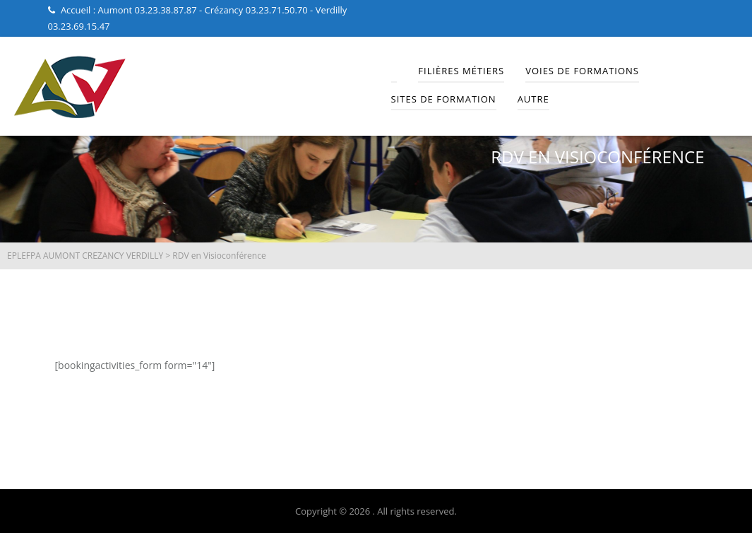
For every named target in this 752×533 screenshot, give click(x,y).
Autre (533, 99)
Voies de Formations (582, 70)
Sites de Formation (443, 99)
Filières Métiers (461, 70)
